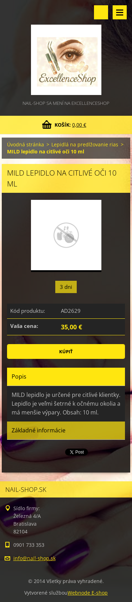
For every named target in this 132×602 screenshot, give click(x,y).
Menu (120, 12)
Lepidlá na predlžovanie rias (84, 144)
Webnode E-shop (88, 592)
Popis (19, 376)
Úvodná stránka (25, 144)
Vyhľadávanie (101, 12)
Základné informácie (38, 430)
